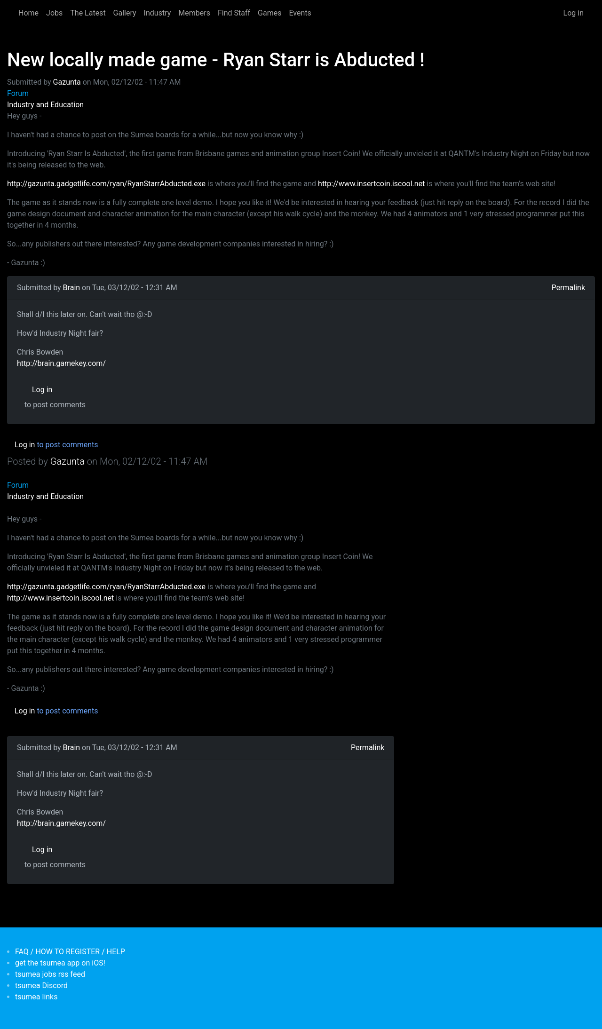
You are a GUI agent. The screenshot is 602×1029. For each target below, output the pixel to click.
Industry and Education (45, 104)
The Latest (87, 12)
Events (300, 12)
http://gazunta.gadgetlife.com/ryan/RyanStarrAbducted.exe (106, 183)
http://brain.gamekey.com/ (61, 363)
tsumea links (36, 996)
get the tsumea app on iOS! (60, 962)
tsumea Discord (41, 985)
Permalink (568, 287)
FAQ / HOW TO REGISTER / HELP (70, 951)
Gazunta (67, 82)
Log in (573, 12)
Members (194, 12)
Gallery (124, 12)
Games (269, 12)
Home (28, 12)
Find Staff (234, 12)
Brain (71, 287)
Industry (157, 12)
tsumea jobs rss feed (50, 974)
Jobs (54, 12)
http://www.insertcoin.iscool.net (371, 183)
